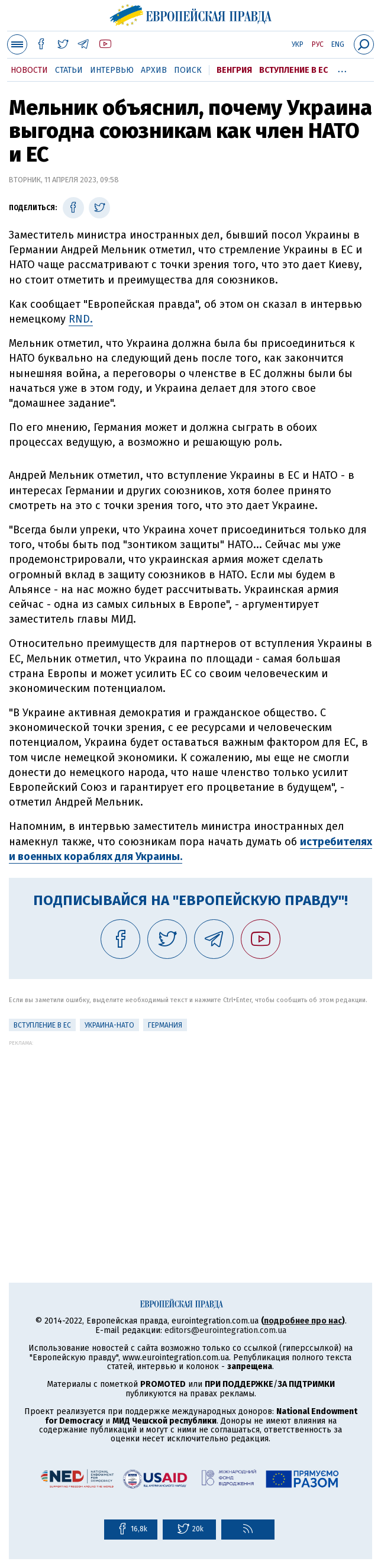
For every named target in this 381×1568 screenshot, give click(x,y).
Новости (29, 70)
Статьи (69, 70)
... (342, 68)
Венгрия (234, 70)
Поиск (188, 70)
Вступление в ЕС (293, 70)
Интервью (112, 70)
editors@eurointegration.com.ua (225, 1330)
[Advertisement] (190, 1129)
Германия (165, 1025)
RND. (81, 319)
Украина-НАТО (109, 1025)
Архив (154, 70)
